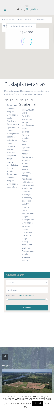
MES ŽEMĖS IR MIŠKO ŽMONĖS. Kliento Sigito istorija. (28, 116)
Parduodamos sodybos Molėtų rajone (28, 216)
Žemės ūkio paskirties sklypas (12, 108)
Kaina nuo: (10, 295)
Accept (38, 403)
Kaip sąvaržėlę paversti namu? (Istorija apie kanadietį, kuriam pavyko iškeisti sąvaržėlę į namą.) (27, 160)
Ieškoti (27, 307)
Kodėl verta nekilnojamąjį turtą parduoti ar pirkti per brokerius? (28, 185)
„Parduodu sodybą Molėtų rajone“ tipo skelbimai (27, 241)
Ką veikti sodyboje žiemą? (26, 138)
